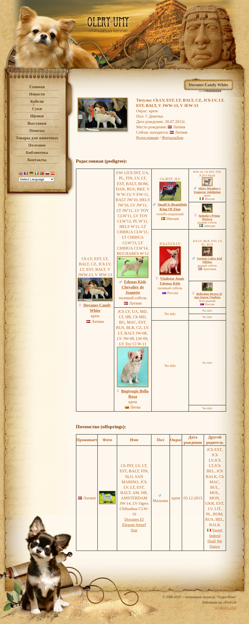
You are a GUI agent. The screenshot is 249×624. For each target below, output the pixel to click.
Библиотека (37, 152)
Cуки (37, 108)
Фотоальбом (172, 137)
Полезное (36, 145)
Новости (37, 94)
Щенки (37, 116)
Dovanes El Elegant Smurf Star (134, 524)
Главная (37, 86)
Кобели (37, 101)
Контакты (36, 160)
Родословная (147, 137)
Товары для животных (37, 138)
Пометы (36, 130)
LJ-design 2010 (225, 608)
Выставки (36, 123)
